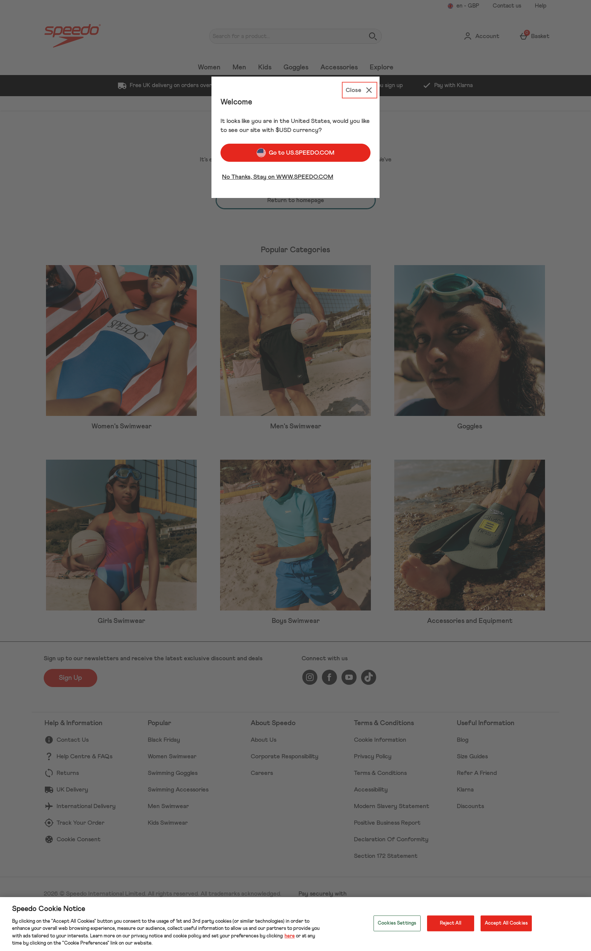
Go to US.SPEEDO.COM (295, 152)
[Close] (359, 90)
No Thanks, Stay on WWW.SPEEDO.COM (277, 177)
